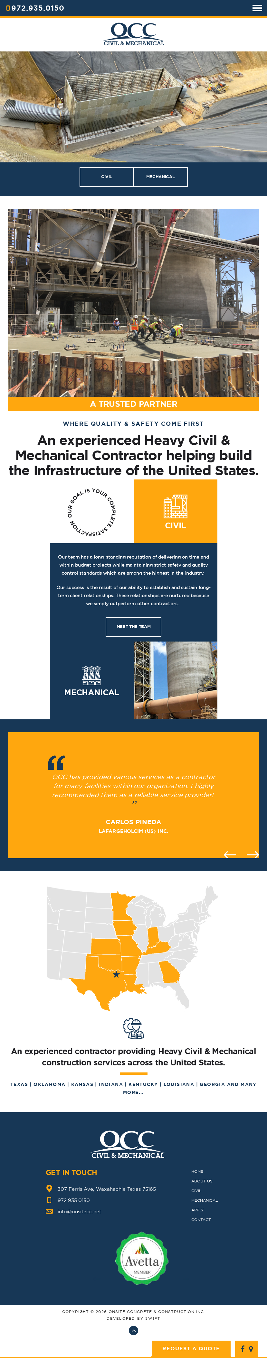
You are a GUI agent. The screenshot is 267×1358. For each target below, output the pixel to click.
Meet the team (133, 626)
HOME (197, 1171)
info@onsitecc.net (79, 1211)
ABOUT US (202, 1181)
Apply (197, 1210)
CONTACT (201, 1219)
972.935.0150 (37, 8)
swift (152, 1318)
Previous (230, 854)
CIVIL (106, 176)
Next (253, 854)
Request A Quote (191, 1348)
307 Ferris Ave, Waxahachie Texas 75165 (107, 1189)
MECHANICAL (160, 176)
